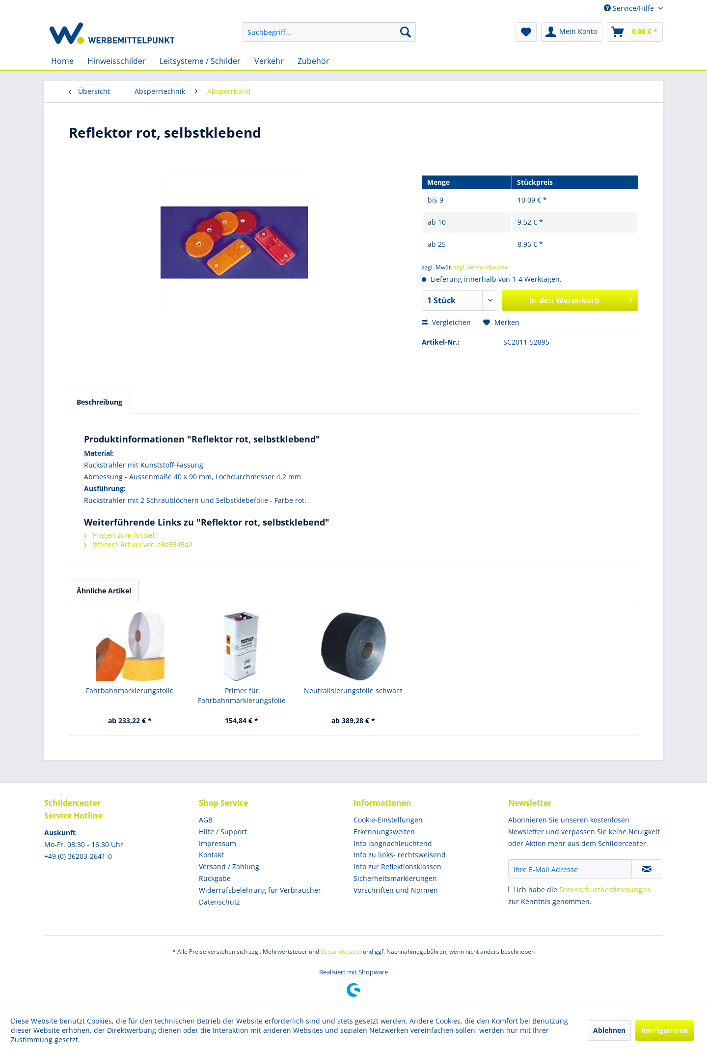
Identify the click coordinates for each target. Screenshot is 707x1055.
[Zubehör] (313, 61)
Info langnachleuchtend (393, 843)
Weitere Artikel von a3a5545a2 (138, 544)
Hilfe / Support (223, 831)
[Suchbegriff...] (329, 32)
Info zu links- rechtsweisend (400, 854)
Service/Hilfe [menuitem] (630, 8)
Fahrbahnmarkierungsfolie (130, 690)
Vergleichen (446, 322)
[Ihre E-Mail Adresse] (570, 869)
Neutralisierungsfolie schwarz (353, 690)
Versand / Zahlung (229, 866)
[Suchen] (405, 32)
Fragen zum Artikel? (121, 535)
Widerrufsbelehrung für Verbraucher (260, 890)
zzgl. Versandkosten (481, 267)
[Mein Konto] (571, 32)
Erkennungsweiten (384, 831)
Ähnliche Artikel (104, 590)
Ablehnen (609, 1030)
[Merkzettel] (526, 32)
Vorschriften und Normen (396, 890)
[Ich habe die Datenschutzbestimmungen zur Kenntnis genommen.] (511, 889)
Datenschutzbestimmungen (605, 889)
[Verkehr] (269, 61)
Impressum (217, 843)
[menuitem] (329, 32)
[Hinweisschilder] (117, 61)
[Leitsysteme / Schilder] (200, 61)
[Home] (62, 61)
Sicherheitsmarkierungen (395, 878)
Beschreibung (99, 402)
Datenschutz (219, 902)
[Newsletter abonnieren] (646, 869)
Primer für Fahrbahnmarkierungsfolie (242, 695)
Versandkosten (341, 951)
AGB (206, 819)
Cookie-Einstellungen (388, 819)
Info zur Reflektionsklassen (397, 866)
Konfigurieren (664, 1030)
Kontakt (211, 854)
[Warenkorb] (635, 32)
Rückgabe (215, 878)
